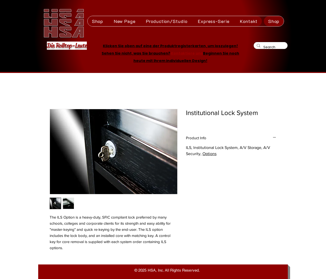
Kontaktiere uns (187, 53)
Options (209, 153)
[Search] (270, 47)
